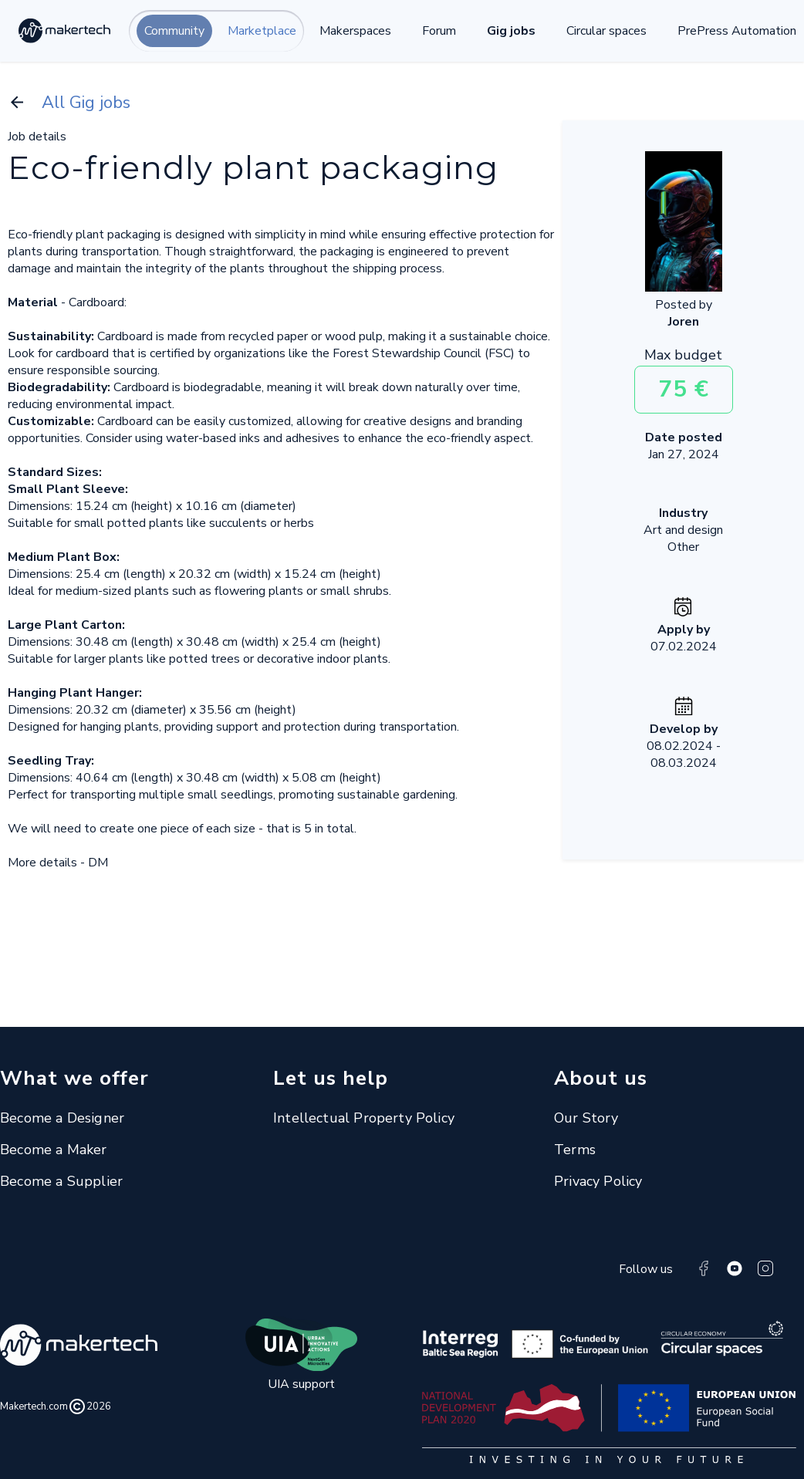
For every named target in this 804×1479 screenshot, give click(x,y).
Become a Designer (62, 1118)
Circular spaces (606, 30)
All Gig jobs (69, 103)
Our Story (586, 1118)
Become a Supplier (61, 1181)
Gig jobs (511, 30)
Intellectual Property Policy (363, 1118)
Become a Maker (53, 1149)
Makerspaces (355, 30)
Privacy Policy (598, 1181)
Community (174, 30)
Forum (439, 30)
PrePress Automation (736, 30)
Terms (575, 1149)
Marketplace (262, 30)
